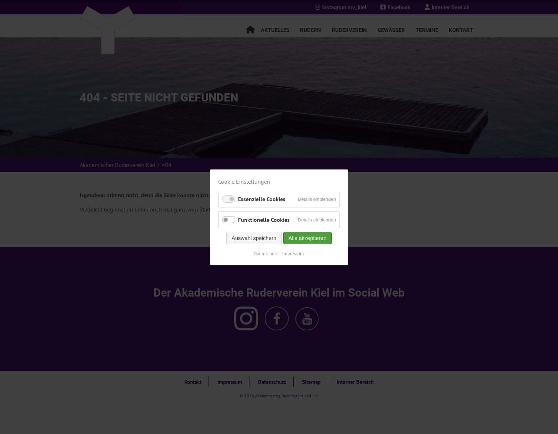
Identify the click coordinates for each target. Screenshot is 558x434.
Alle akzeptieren (308, 238)
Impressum (293, 253)
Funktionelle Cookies (264, 219)
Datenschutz (266, 253)
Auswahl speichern (254, 238)
